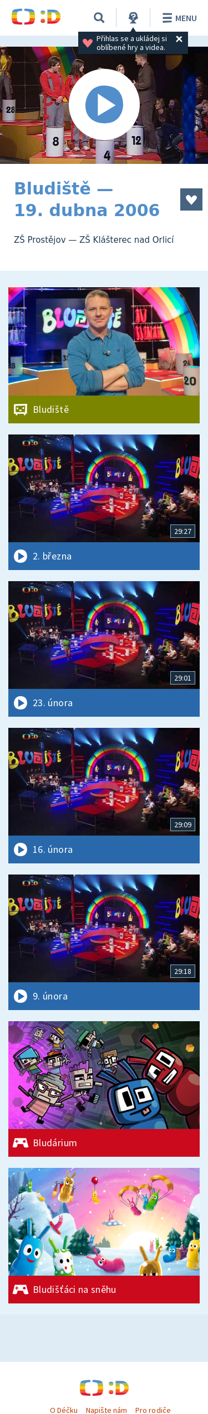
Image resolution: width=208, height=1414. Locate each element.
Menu (178, 17)
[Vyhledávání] (99, 18)
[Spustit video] (104, 105)
